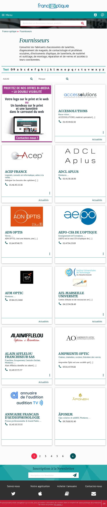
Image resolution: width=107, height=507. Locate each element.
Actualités (97, 139)
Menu (6, 15)
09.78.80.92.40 (67, 421)
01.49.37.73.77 (13, 370)
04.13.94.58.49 (67, 304)
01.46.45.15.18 (14, 185)
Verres (8, 235)
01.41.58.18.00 (67, 178)
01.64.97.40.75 (13, 243)
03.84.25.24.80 (14, 300)
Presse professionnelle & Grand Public (22, 421)
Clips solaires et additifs (68, 417)
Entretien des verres (92, 357)
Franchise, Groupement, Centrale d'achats (22, 360)
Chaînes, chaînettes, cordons (70, 357)
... (70, 114)
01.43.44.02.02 (67, 122)
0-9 (13, 69)
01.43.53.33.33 (14, 424)
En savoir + (58, 504)
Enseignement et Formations (70, 235)
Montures (62, 175)
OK (104, 503)
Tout (6, 69)
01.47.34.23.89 (67, 243)
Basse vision (63, 114)
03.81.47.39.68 (67, 367)
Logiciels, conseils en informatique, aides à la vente (24, 176)
